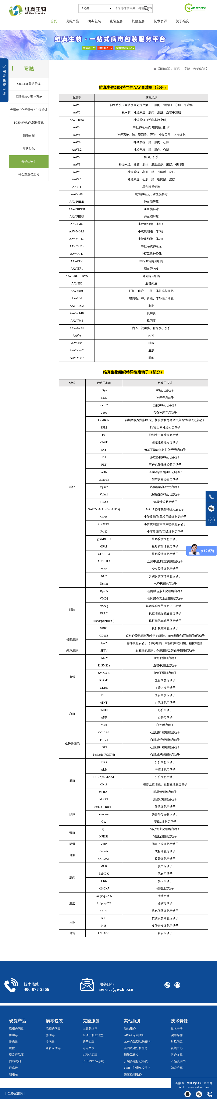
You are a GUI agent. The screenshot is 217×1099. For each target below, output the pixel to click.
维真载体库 (90, 1028)
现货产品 (72, 21)
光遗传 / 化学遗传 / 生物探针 (28, 109)
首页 (53, 21)
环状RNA (29, 148)
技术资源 (160, 21)
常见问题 (177, 1041)
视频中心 (177, 1048)
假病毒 (13, 1067)
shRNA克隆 (90, 1054)
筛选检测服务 (133, 1074)
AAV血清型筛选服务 (137, 1041)
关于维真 (182, 21)
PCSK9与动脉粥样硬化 (29, 122)
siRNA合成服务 (134, 1035)
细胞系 (13, 1074)
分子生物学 (28, 161)
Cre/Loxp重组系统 (28, 83)
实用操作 (177, 1035)
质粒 (12, 1048)
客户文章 (177, 1054)
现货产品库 (16, 1054)
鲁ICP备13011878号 (199, 1083)
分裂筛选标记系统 (136, 1061)
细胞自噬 (29, 135)
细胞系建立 (131, 1054)
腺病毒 (13, 1035)
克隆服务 (116, 21)
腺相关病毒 (16, 1028)
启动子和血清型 (93, 1035)
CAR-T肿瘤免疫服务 (137, 1067)
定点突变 (89, 1048)
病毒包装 (94, 21)
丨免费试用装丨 (15, 1093)
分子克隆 (89, 1041)
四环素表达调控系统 (28, 96)
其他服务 (138, 21)
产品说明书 (178, 1061)
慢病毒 (13, 1041)
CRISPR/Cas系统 (93, 1061)
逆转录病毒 (53, 1048)
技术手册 (177, 1028)
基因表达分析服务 (136, 1048)
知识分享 (177, 1067)
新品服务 (130, 1028)
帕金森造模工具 (28, 174)
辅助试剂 (15, 1061)
